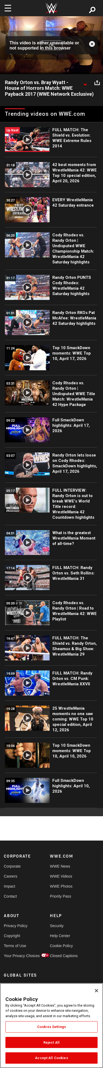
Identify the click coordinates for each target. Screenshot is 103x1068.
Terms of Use (15, 946)
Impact (9, 886)
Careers (10, 876)
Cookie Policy (61, 946)
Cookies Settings (51, 1027)
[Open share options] (97, 83)
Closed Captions (61, 956)
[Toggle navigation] (8, 8)
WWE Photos (61, 886)
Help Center (60, 936)
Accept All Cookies (51, 1058)
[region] (51, 1025)
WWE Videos (61, 876)
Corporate (12, 866)
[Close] (96, 991)
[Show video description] (85, 83)
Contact (10, 896)
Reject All (51, 1042)
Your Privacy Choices (15, 956)
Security (57, 926)
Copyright (12, 936)
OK (51, 45)
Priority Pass (60, 896)
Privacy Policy (15, 926)
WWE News (60, 866)
